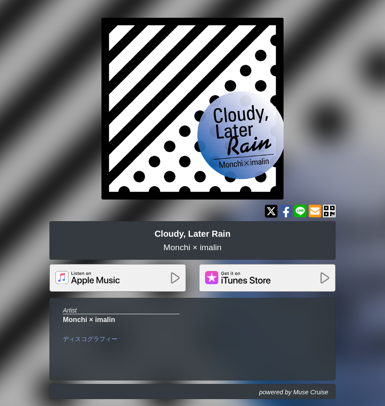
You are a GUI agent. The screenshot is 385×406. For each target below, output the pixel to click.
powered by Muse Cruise (293, 392)
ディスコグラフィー (90, 338)
